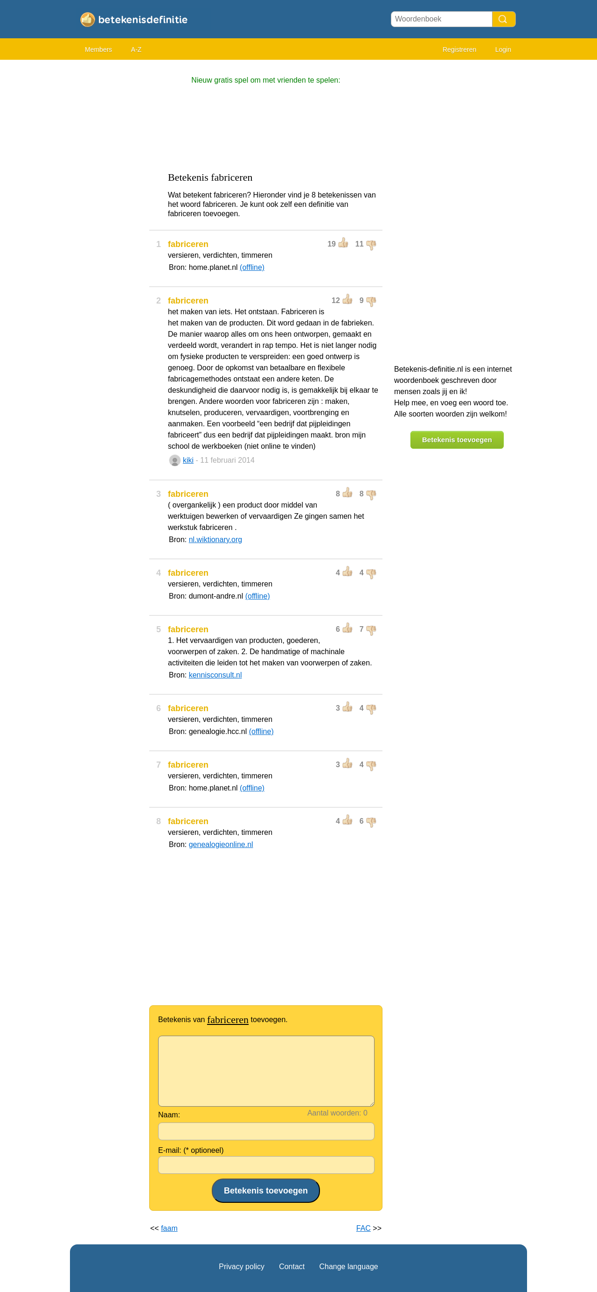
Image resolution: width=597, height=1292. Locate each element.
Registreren (459, 49)
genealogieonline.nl (221, 844)
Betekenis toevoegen (457, 440)
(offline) (252, 267)
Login (503, 49)
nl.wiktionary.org (215, 540)
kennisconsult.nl (215, 675)
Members (98, 49)
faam (169, 1228)
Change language (348, 1267)
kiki (188, 460)
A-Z (136, 49)
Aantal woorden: (334, 1113)
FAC (363, 1228)
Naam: (169, 1115)
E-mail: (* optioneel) (191, 1150)
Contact (292, 1267)
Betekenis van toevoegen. (223, 1020)
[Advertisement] (107, 205)
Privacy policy (241, 1267)
